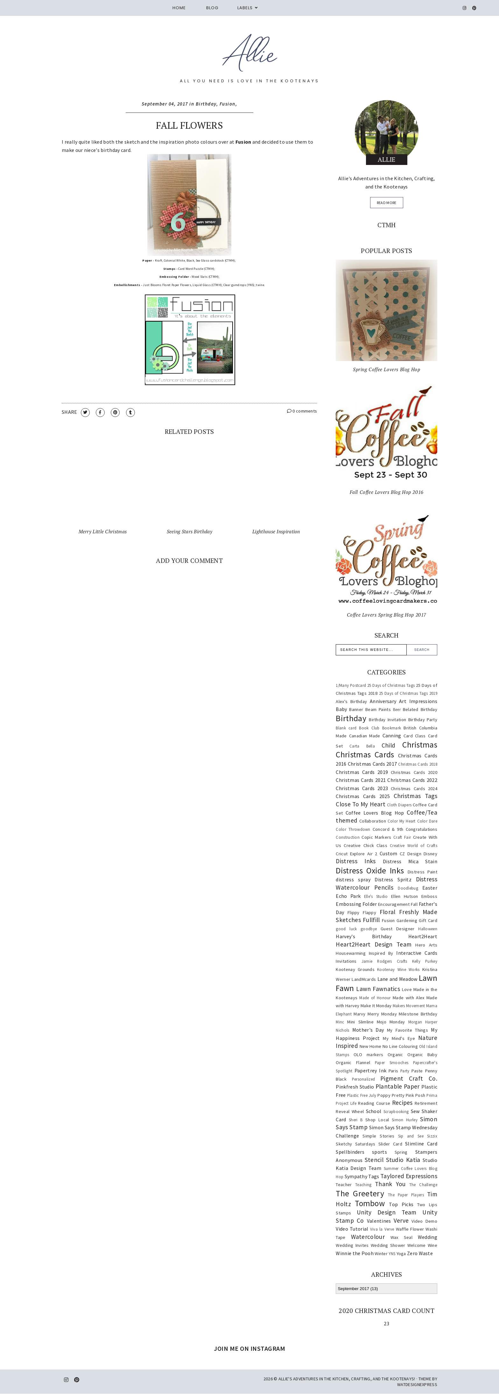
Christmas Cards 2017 (372, 764)
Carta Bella (362, 745)
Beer (397, 709)
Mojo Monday (391, 1022)
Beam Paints (378, 709)
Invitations (346, 961)
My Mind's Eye (399, 1038)
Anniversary (383, 701)
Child (389, 745)
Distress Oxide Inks (370, 870)
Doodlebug (408, 888)
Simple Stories (378, 1136)
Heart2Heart (422, 936)
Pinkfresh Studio (355, 1086)
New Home (371, 1046)
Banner (356, 709)
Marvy (360, 1014)
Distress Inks (356, 861)
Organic (395, 1054)
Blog (212, 8)
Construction (348, 837)
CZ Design (410, 854)
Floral (388, 912)
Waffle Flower (410, 1229)
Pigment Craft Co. (408, 1078)
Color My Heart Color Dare (412, 820)
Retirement (426, 1103)
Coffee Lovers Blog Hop (375, 813)
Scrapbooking (396, 1111)
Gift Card (428, 920)
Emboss (429, 896)
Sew (415, 1111)
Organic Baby (422, 1054)
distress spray (353, 879)
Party (405, 1070)
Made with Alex (408, 998)
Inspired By (381, 953)
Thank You (390, 1184)
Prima (431, 1095)
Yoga (401, 1253)
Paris (393, 1071)
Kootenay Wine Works (398, 969)
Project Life (346, 1103)
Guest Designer (398, 929)
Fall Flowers (189, 125)
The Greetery (360, 1193)
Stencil (374, 1160)
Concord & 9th (388, 829)
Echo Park (348, 896)
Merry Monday (382, 1014)
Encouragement (394, 904)
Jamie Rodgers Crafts (384, 961)
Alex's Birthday (351, 701)
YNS (392, 1253)
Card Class (415, 736)
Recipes (402, 1102)
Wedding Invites (352, 1245)
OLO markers (368, 1054)
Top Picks (401, 1204)
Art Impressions (418, 701)
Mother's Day (368, 1030)
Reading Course (374, 1103)
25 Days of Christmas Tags (391, 685)
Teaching (363, 1184)
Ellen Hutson (404, 896)
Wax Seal (401, 1237)
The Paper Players (406, 1194)
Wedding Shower (388, 1245)
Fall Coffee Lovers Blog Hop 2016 (387, 492)
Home (179, 8)
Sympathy (356, 1176)
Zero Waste (420, 1253)
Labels (245, 8)
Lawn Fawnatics (378, 989)
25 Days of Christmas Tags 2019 (408, 693)
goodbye (369, 928)
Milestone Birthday (418, 1014)
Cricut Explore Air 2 (356, 854)
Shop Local (377, 1120)
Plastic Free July (361, 1095)
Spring (401, 1152)
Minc (340, 1021)
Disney (430, 854)
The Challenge (423, 1184)
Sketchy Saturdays (355, 1144)
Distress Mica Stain (410, 861)
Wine (432, 1245)
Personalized (363, 1079)
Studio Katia (403, 1160)
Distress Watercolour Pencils (386, 883)
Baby (341, 709)
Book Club (369, 727)
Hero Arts (426, 945)
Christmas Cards (365, 754)
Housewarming (351, 953)
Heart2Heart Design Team (373, 944)
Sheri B (355, 1119)
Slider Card (390, 1144)
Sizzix (432, 1135)
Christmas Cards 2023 (362, 788)
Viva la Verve (382, 1229)
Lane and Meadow (397, 979)
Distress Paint (422, 872)
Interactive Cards (416, 953)
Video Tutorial (352, 1229)
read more (387, 202)
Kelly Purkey (424, 961)
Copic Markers (376, 837)
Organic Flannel (353, 1062)
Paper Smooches (391, 1062)
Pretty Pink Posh (408, 1095)
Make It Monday (376, 1005)
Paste (417, 1071)
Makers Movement (409, 1005)
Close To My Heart (360, 804)
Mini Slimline (360, 1022)
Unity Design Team (387, 1212)
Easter (429, 888)
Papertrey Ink (370, 1070)
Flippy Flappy (362, 912)
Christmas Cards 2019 (362, 772)
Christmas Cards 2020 (414, 772)
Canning (392, 735)
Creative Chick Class (365, 845)
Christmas (419, 745)
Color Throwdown (353, 829)
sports (379, 1152)
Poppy (383, 1095)
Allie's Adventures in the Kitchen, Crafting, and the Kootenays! (346, 1379)
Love (407, 989)
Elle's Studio (376, 896)
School (374, 1111)
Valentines (379, 1221)
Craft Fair (402, 837)
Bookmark (391, 727)
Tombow (370, 1203)
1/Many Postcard (351, 685)
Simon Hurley (405, 1119)
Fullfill (371, 920)
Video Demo (424, 1221)
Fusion (227, 104)
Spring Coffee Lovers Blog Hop (386, 369)
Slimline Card (421, 1143)
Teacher (344, 1184)
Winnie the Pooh (355, 1253)
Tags (373, 1176)
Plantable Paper (398, 1086)
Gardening (407, 920)
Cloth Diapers (399, 804)
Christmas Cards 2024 (414, 788)
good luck (346, 928)
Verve (401, 1220)
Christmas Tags (415, 796)
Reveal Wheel (350, 1111)
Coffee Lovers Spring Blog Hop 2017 (386, 615)
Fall (414, 904)
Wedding (427, 1237)
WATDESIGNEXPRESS (417, 1384)
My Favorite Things (407, 1030)
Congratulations (422, 829)
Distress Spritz (393, 879)
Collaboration (372, 821)
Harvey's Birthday (363, 936)
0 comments (302, 411)
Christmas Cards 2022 (412, 780)
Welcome (416, 1245)
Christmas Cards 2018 (417, 764)
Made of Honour (374, 997)
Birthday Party (422, 719)
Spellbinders (350, 1152)
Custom (388, 853)
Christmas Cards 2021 (361, 780)
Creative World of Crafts (413, 845)
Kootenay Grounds (355, 969)
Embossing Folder (356, 904)
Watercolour (368, 1236)
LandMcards (364, 979)
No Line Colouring (400, 1046)
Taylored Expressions (408, 1176)
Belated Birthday (420, 709)
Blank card (346, 727)
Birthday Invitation (387, 719)
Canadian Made (364, 736)
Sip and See (411, 1135)
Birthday (206, 104)
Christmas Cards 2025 (363, 796)
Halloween (427, 928)
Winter (381, 1253)
